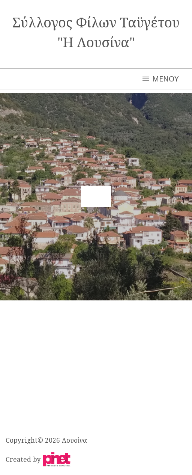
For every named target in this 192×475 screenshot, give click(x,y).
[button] (96, 196)
